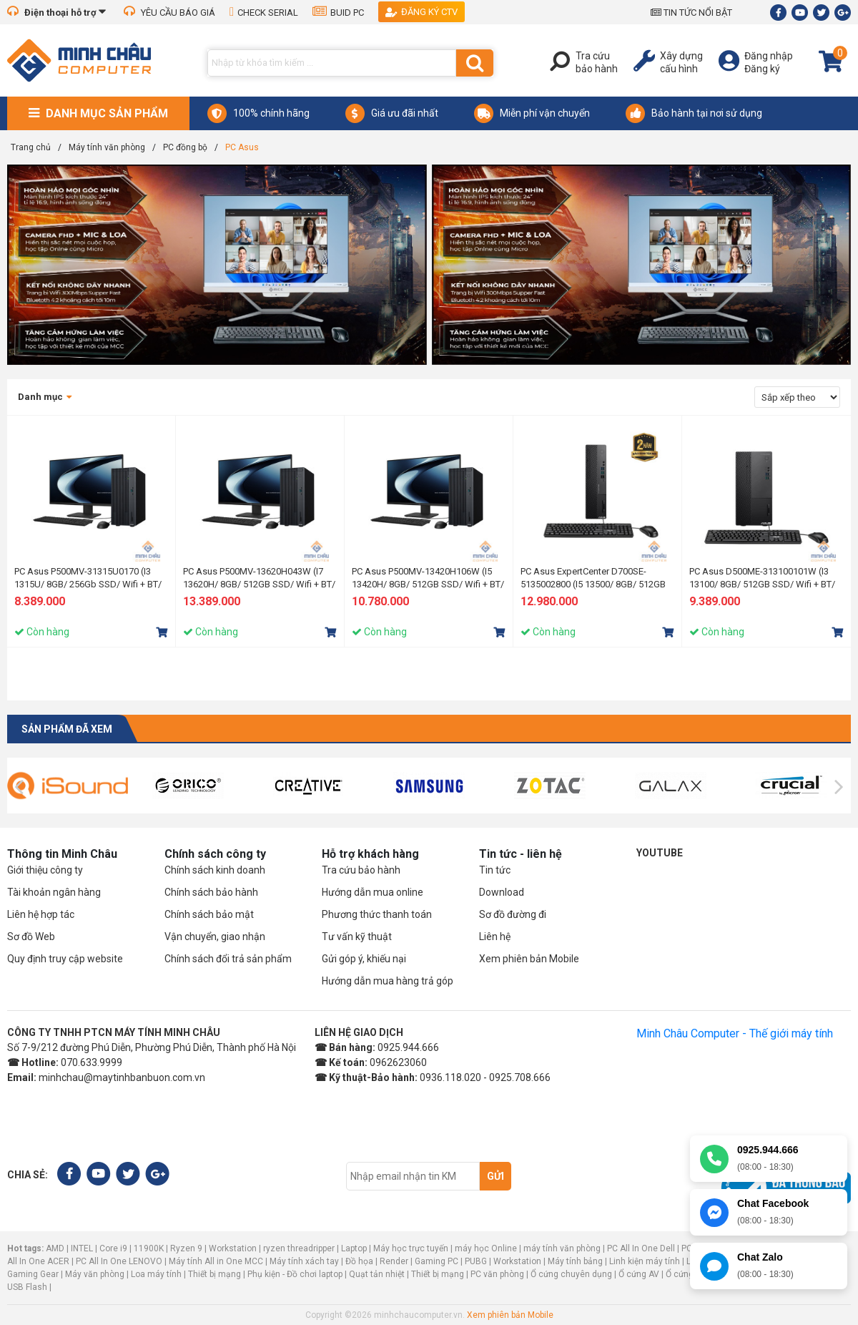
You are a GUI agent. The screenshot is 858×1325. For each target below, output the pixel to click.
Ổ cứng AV (638, 1274)
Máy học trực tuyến (410, 1248)
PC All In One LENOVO (119, 1261)
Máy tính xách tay (304, 1261)
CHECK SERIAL (264, 12)
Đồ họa (359, 1261)
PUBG (476, 1261)
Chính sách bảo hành (211, 892)
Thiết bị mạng (214, 1274)
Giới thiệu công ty (45, 870)
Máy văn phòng (94, 1274)
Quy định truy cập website (65, 958)
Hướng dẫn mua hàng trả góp (387, 981)
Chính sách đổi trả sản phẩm (228, 958)
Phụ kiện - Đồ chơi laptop (294, 1274)
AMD (55, 1248)
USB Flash (28, 1287)
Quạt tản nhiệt (377, 1274)
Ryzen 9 (186, 1248)
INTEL (82, 1248)
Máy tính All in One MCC (216, 1261)
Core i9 (113, 1248)
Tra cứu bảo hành (361, 870)
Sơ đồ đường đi (512, 914)
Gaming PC (436, 1261)
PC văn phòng (497, 1274)
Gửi (495, 1176)
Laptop (354, 1248)
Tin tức (495, 870)
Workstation (233, 1248)
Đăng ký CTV (421, 11)
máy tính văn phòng (562, 1248)
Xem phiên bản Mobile (529, 958)
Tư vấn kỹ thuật (357, 936)
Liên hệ (495, 936)
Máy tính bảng (575, 1261)
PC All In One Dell (641, 1248)
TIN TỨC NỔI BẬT (691, 12)
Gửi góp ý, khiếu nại (364, 958)
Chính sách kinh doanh (214, 870)
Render (394, 1261)
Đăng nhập (768, 56)
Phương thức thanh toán (377, 914)
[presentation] (19, 787)
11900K (149, 1248)
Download (501, 892)
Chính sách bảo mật (209, 914)
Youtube (659, 853)
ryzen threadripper (299, 1248)
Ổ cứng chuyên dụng (571, 1274)
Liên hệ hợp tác (40, 914)
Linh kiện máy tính (644, 1261)
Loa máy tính (156, 1274)
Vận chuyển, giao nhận (214, 936)
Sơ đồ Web (31, 936)
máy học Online (486, 1248)
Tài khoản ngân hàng (54, 892)
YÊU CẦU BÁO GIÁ (169, 12)
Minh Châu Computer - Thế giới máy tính (734, 1033)
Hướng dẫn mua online (372, 892)
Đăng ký (762, 68)
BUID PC (338, 12)
